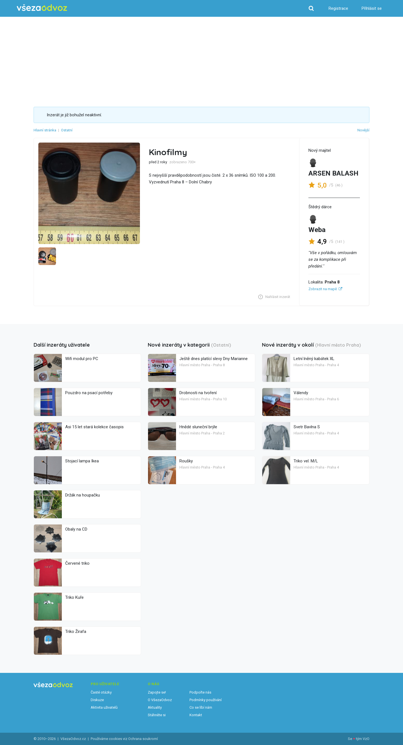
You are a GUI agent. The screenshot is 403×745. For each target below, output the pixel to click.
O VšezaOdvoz (160, 700)
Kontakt (195, 715)
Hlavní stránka (45, 130)
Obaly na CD (76, 529)
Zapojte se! (157, 692)
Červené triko (77, 563)
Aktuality (155, 707)
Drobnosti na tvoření (198, 392)
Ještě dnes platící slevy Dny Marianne (213, 358)
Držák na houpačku (82, 495)
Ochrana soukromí (143, 739)
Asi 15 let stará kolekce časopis (94, 426)
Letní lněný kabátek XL (314, 358)
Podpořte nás (200, 692)
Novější (363, 130)
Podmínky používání (205, 700)
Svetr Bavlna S (307, 426)
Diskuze (97, 700)
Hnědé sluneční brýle (198, 426)
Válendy (301, 392)
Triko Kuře (74, 597)
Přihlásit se (372, 8)
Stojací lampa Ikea (82, 460)
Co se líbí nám (200, 707)
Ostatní (66, 130)
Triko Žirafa (75, 631)
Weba (316, 230)
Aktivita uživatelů (104, 707)
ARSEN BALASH (333, 173)
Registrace (338, 8)
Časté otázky (101, 692)
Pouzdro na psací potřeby (89, 392)
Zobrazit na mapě (322, 289)
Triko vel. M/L (306, 460)
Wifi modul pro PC (81, 358)
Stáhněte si (157, 715)
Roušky (186, 460)
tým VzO (362, 739)
